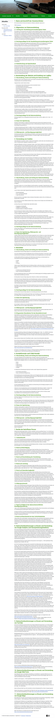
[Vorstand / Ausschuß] (12, 16)
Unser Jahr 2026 (6, 26)
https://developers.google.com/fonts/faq (45, 690)
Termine (43, 16)
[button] (2, 7)
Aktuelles (18, 16)
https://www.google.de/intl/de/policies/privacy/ (23, 616)
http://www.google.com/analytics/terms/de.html (23, 617)
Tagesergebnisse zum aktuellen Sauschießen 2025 (7, 31)
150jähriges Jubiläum (7, 35)
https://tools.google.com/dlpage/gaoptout (35, 596)
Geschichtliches (34, 16)
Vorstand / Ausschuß (6, 16)
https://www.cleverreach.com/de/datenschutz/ (23, 347)
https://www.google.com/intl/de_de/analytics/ (28, 618)
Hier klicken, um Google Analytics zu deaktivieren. (33, 612)
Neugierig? (25, 16)
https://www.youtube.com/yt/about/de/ (21, 644)
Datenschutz (28, 715)
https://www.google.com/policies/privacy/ (40, 691)
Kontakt (50, 16)
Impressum (19, 25)
